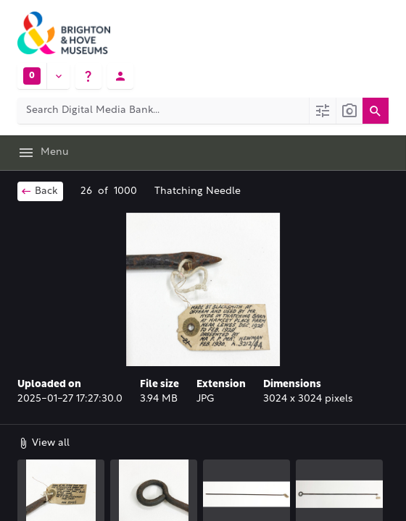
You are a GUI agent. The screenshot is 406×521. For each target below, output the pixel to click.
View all (43, 443)
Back (38, 191)
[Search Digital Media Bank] (163, 111)
